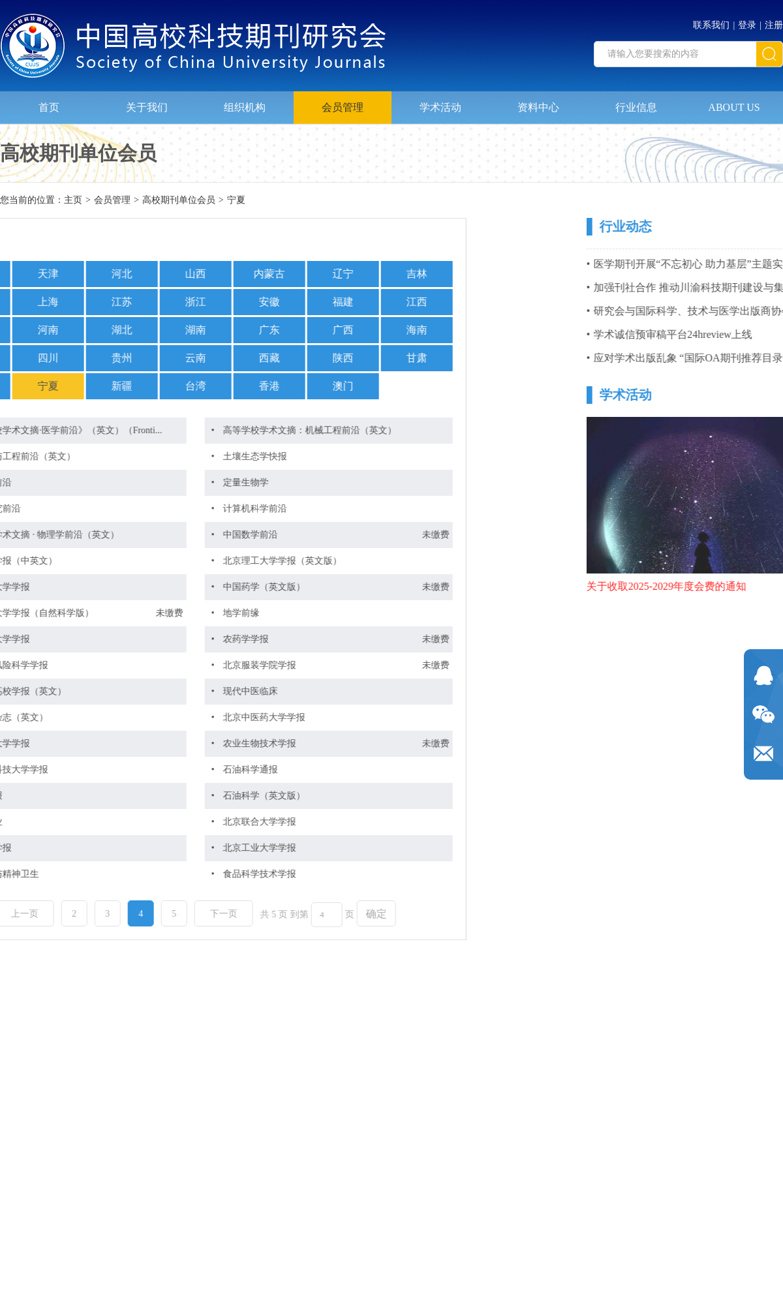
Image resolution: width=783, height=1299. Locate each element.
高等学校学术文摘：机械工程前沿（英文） (186, 430)
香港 (145, 385)
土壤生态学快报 (131, 456)
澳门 (219, 385)
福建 (219, 301)
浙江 (71, 301)
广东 (145, 329)
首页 (48, 102)
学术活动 (440, 102)
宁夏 (236, 201)
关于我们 (147, 102)
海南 (293, 329)
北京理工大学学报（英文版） (158, 561)
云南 (71, 357)
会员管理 (342, 102)
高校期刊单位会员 (178, 201)
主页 (73, 201)
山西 (71, 273)
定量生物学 (122, 482)
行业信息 (636, 102)
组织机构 (245, 102)
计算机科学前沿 (131, 508)
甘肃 (293, 357)
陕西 (219, 357)
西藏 (145, 357)
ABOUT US (734, 102)
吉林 (293, 273)
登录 (747, 21)
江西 (293, 301)
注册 (774, 21)
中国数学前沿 (126, 535)
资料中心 (538, 102)
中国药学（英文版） (140, 587)
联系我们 (711, 21)
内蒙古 (145, 273)
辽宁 (219, 273)
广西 (219, 329)
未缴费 (312, 535)
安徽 (145, 301)
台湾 (71, 385)
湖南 (71, 329)
